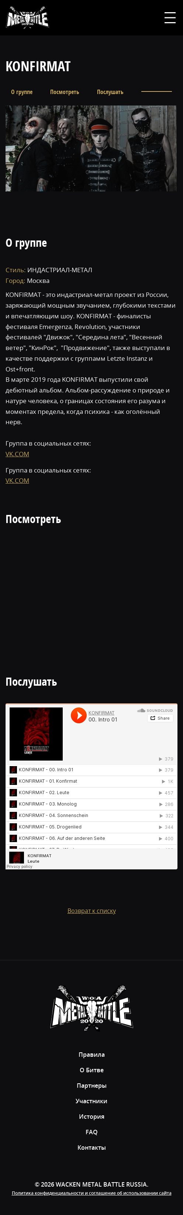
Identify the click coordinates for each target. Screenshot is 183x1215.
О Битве (92, 1070)
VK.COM (17, 454)
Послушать (110, 92)
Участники (91, 1101)
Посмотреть (64, 92)
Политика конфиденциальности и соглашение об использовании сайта (92, 1193)
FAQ (92, 1132)
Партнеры (92, 1085)
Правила (92, 1054)
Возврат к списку (92, 911)
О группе (21, 92)
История (91, 1116)
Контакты (91, 1147)
